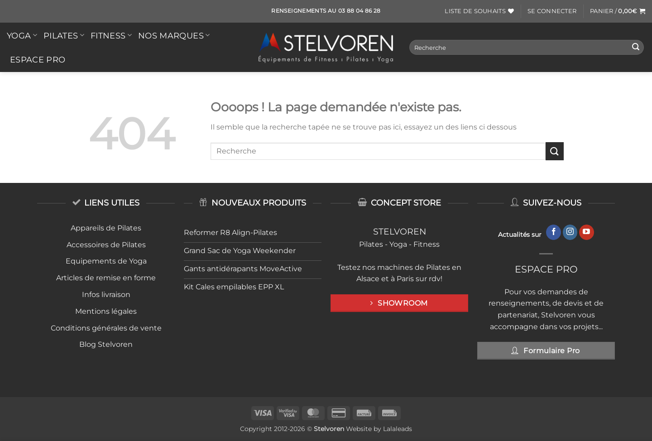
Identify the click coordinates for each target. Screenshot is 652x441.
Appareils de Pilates (106, 228)
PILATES (63, 35)
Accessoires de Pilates (106, 244)
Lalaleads (397, 429)
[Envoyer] (635, 47)
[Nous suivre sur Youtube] (586, 232)
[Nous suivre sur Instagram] (570, 232)
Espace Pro (38, 59)
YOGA (22, 35)
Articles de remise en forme (106, 277)
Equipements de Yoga (106, 261)
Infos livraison (106, 294)
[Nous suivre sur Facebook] (553, 232)
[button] (551, 11)
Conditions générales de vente (106, 328)
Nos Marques (174, 35)
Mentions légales (106, 311)
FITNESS (111, 35)
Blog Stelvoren (106, 344)
